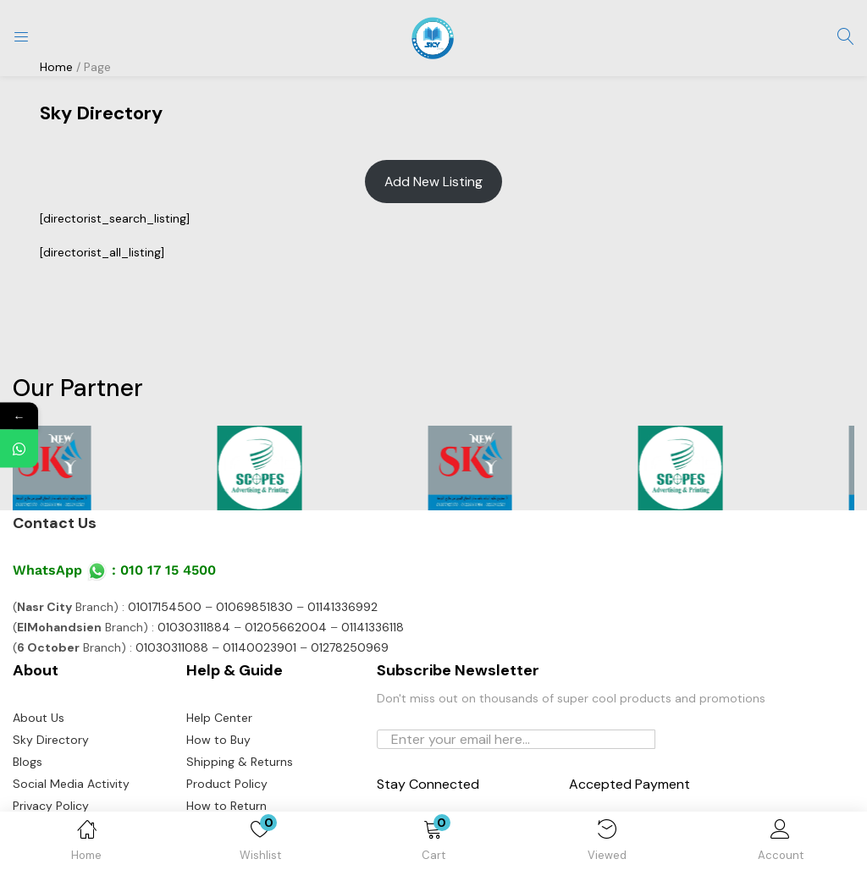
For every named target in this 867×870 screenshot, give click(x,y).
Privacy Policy (51, 805)
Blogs (27, 761)
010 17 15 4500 (168, 570)
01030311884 (193, 627)
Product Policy (227, 783)
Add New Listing (433, 181)
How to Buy (218, 739)
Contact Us (55, 523)
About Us (38, 717)
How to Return (226, 805)
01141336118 (372, 627)
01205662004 (286, 627)
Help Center (219, 717)
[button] (434, 844)
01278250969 (350, 647)
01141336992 (342, 606)
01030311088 (171, 647)
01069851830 (254, 606)
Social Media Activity (71, 783)
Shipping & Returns (239, 761)
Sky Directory (51, 739)
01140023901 (259, 647)
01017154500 (165, 606)
